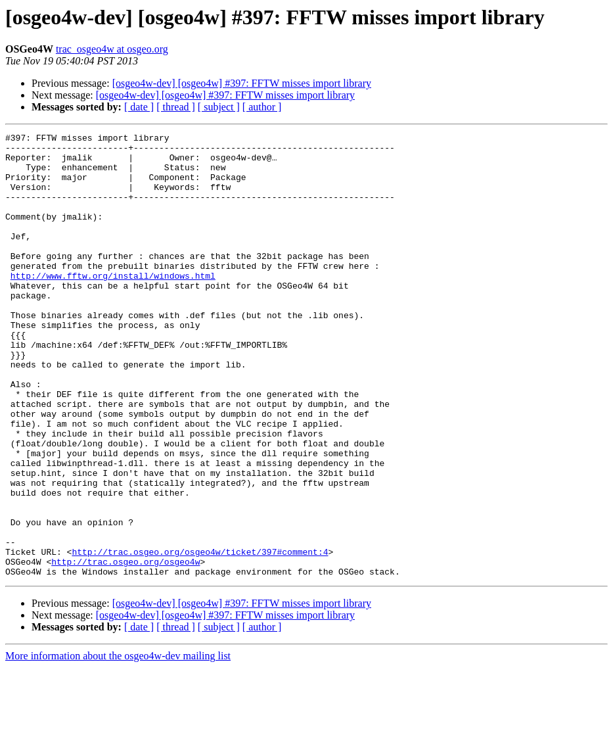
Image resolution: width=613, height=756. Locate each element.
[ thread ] (175, 106)
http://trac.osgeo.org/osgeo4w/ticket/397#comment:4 (200, 636)
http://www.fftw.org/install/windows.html (113, 305)
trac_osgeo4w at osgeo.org (112, 49)
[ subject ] (219, 106)
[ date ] (139, 106)
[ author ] (262, 106)
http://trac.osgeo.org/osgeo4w (125, 648)
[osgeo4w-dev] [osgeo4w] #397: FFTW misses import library (241, 83)
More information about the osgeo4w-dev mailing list (118, 744)
